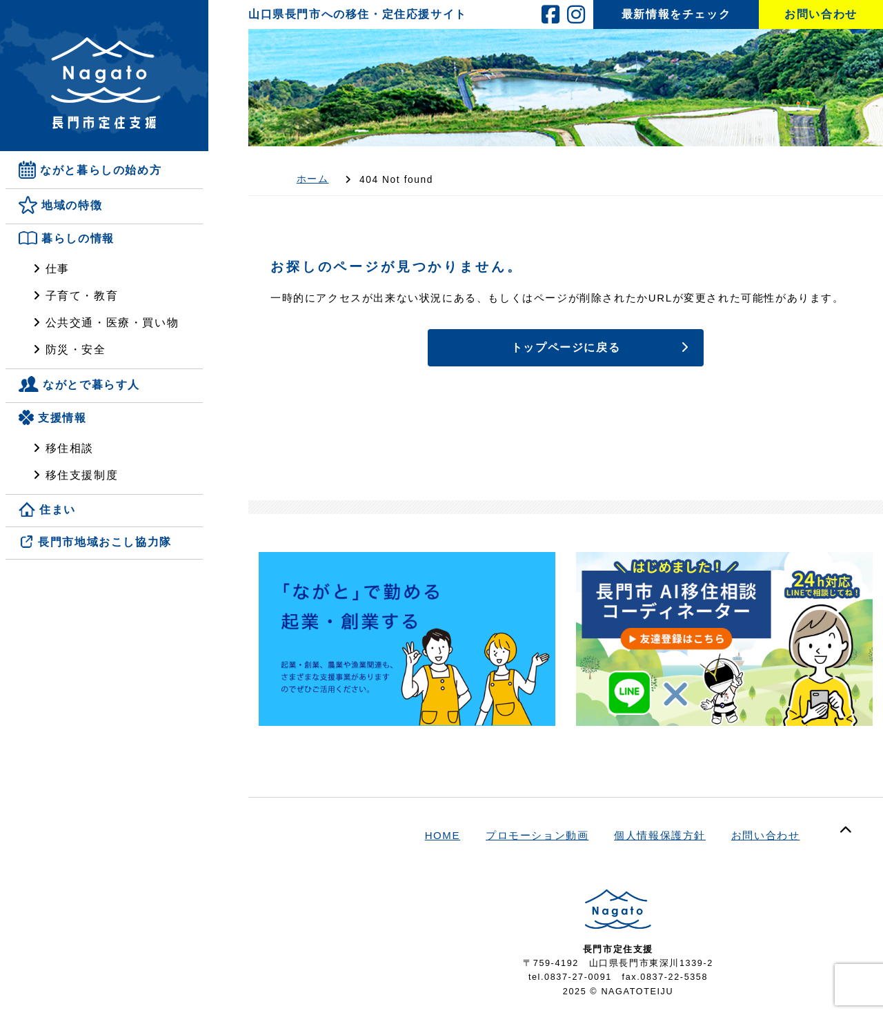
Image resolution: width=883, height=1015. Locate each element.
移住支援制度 (82, 475)
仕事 (58, 269)
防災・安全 (76, 349)
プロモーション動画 (537, 835)
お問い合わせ (765, 835)
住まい (57, 509)
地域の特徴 (71, 206)
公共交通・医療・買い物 (112, 322)
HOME (443, 835)
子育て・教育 (82, 296)
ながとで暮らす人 (91, 385)
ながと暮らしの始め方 (100, 170)
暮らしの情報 (78, 239)
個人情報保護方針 (660, 835)
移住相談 (70, 448)
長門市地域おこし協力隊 (105, 543)
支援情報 (62, 418)
